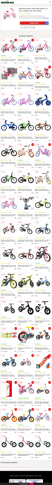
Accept (31, 484)
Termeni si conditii (14, 475)
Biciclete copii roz (7, 467)
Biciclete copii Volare (18, 467)
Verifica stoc (39, 23)
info (15, 62)
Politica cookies (38, 475)
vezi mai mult (46, 18)
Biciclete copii (29, 467)
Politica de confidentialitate (26, 475)
